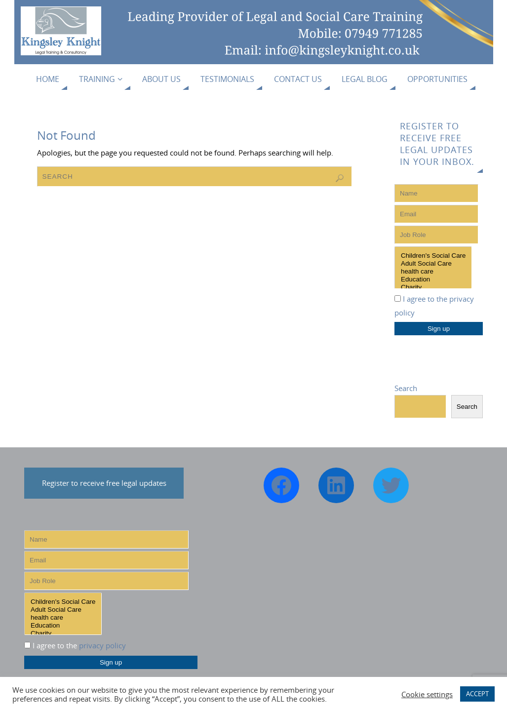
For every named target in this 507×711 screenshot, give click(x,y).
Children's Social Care (433, 256)
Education (433, 279)
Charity (433, 287)
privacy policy (102, 645)
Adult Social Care (433, 264)
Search (405, 388)
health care (433, 272)
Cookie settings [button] (427, 694)
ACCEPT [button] (477, 693)
